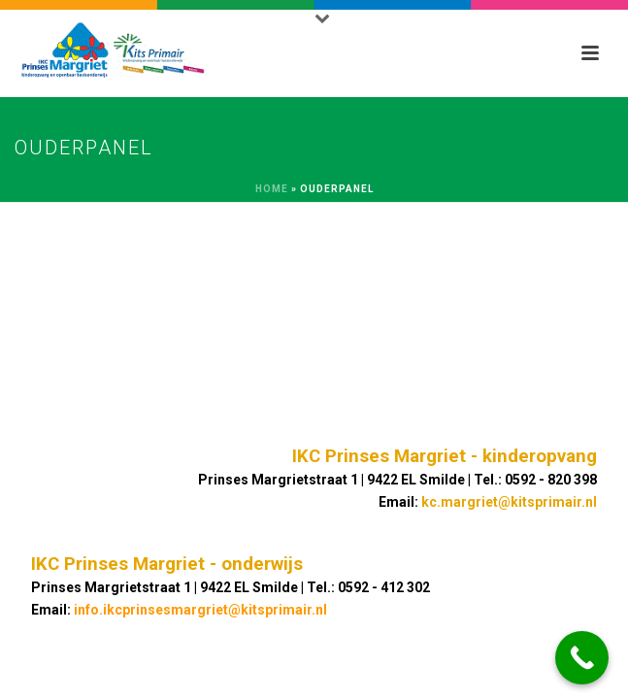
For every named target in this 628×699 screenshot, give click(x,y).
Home (271, 188)
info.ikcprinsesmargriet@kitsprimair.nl (200, 609)
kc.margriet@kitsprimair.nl (509, 502)
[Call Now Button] (582, 657)
